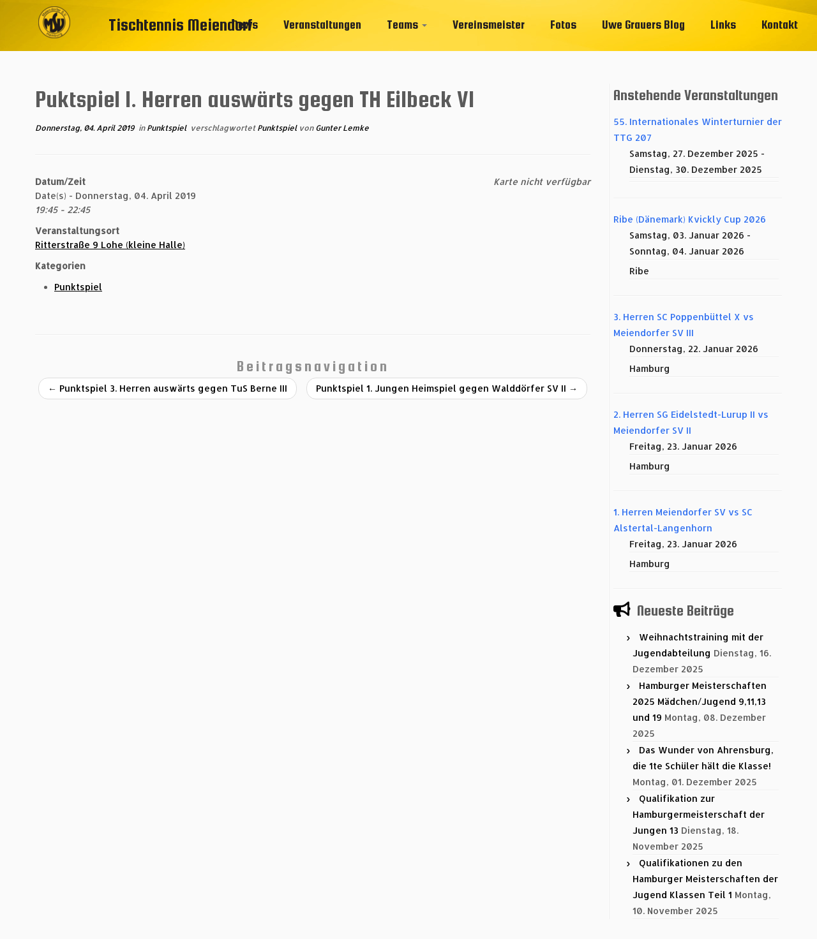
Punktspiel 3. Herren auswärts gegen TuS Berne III (167, 388)
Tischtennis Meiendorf (181, 24)
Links (723, 24)
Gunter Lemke (342, 128)
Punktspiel (167, 128)
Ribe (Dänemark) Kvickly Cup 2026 (689, 219)
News (245, 24)
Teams (407, 24)
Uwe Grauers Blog (643, 24)
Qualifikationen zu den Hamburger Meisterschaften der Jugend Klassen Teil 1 (705, 878)
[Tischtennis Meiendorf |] (54, 41)
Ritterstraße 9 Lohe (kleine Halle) (110, 244)
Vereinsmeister (489, 24)
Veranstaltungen (322, 24)
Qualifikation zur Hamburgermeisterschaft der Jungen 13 (699, 814)
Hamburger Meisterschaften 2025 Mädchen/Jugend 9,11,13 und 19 (700, 701)
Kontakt (779, 24)
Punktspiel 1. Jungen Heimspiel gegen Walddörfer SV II (447, 388)
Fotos (563, 24)
